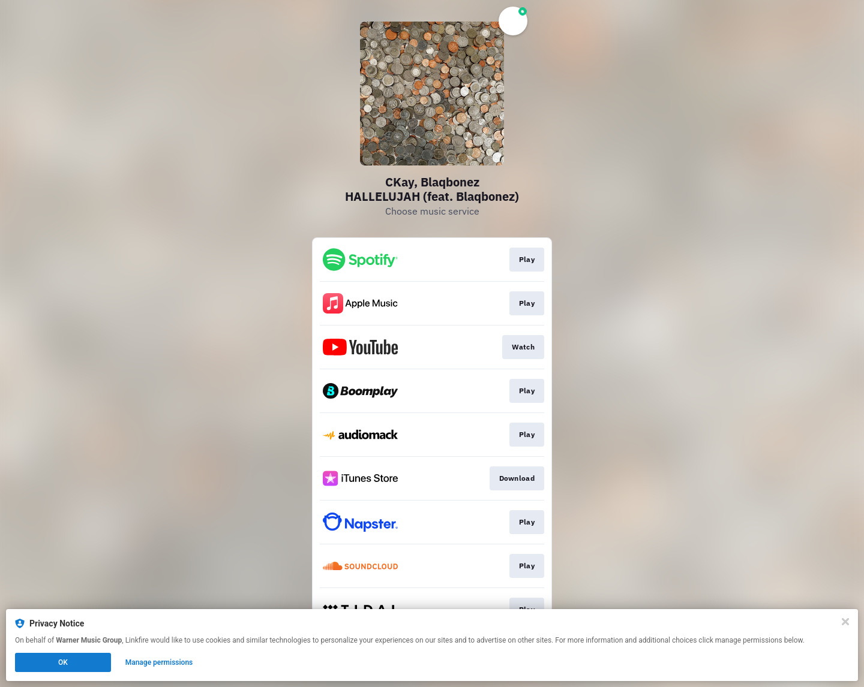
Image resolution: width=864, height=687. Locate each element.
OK (63, 662)
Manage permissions (159, 662)
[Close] (845, 621)
